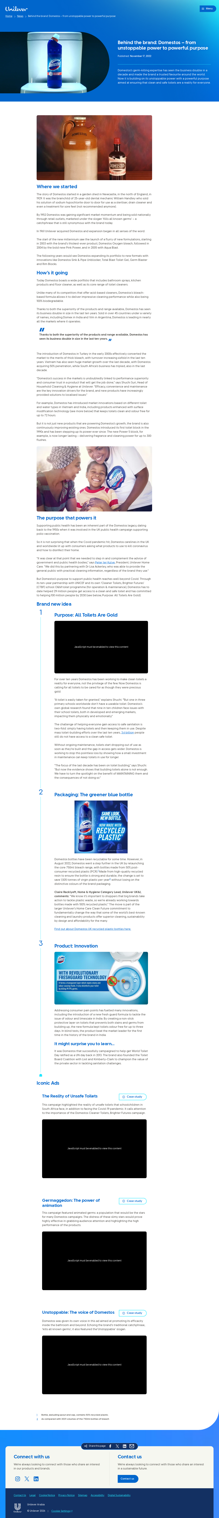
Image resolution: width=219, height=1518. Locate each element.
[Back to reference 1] (39, 1415)
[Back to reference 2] (39, 1419)
